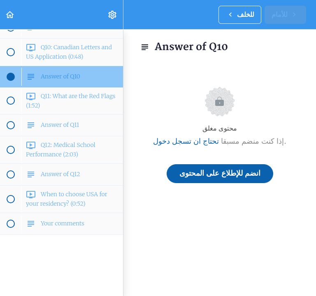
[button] (10, 14)
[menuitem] (112, 14)
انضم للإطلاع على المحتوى (219, 173)
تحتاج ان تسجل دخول (186, 141)
